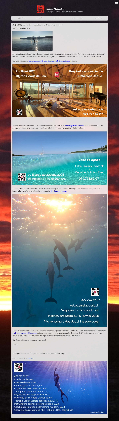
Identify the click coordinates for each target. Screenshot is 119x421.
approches (21, 18)
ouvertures (97, 18)
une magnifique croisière (74, 125)
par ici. (30, 358)
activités (39, 18)
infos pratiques (76, 18)
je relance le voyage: (59, 191)
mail (14, 333)
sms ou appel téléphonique (27, 333)
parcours (57, 18)
